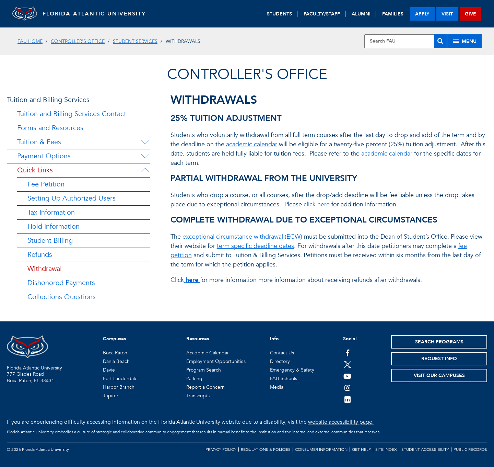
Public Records (470, 449)
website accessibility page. (341, 422)
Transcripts (198, 395)
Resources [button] (197, 338)
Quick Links (35, 170)
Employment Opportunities (216, 361)
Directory (280, 361)
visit (447, 14)
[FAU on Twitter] (347, 364)
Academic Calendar (207, 353)
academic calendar (251, 144)
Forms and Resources (50, 128)
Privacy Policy (220, 449)
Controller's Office (78, 41)
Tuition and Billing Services (48, 99)
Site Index (386, 449)
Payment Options (44, 156)
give (470, 14)
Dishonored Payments (61, 282)
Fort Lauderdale (120, 378)
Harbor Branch (118, 387)
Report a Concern (205, 387)
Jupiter (110, 395)
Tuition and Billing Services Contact (71, 113)
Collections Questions (61, 296)
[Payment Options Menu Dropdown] (145, 156)
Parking (194, 378)
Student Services (135, 41)
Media (276, 387)
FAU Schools (283, 378)
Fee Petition (45, 184)
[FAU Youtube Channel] (347, 376)
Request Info (439, 358)
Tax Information (51, 212)
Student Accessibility (425, 449)
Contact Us (282, 353)
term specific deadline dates (255, 246)
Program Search (203, 370)
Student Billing (50, 240)
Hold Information (53, 226)
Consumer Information (321, 449)
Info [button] (274, 338)
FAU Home (30, 41)
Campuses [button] (114, 338)
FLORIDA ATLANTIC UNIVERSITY (98, 14)
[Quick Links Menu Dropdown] (145, 170)
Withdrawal (44, 268)
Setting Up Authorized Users (71, 198)
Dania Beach (116, 361)
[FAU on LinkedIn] (347, 399)
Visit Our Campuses (439, 375)
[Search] (440, 41)
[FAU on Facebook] (347, 352)
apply (422, 14)
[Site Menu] (464, 41)
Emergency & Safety (292, 370)
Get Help (361, 449)
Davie (109, 370)
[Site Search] (405, 41)
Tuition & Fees (39, 142)
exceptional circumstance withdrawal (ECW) (242, 236)
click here (317, 204)
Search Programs (439, 342)
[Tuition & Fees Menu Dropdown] (145, 142)
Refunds (39, 254)
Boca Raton (115, 353)
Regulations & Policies (266, 449)
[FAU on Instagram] (347, 387)
